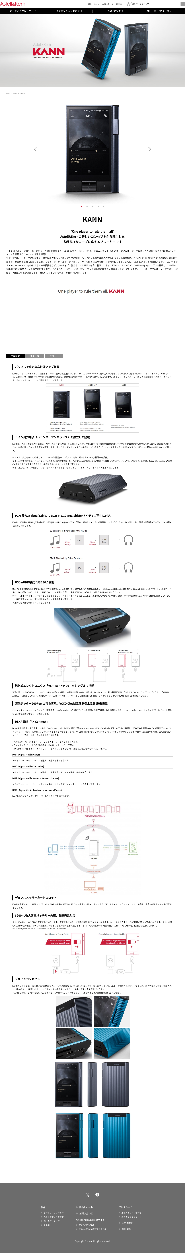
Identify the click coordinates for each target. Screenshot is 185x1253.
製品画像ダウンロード (131, 1217)
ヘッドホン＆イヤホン (54, 1217)
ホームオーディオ (52, 1221)
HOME (8, 93)
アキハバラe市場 (86, 1225)
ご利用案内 (127, 1223)
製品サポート (93, 4)
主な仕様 (34, 356)
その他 (47, 1225)
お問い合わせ (107, 4)
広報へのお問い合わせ (131, 1213)
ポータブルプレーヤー (54, 1213)
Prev (35, 149)
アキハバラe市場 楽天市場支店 (92, 1229)
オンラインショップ (140, 4)
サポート (54, 356)
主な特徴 (15, 356)
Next (149, 149)
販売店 (119, 4)
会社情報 (126, 1229)
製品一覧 (16, 93)
